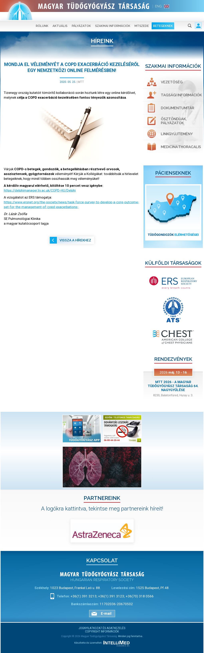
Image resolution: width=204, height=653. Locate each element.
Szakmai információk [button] (112, 18)
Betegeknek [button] (163, 18)
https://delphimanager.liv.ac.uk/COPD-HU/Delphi (40, 190)
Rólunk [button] (42, 18)
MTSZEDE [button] (141, 18)
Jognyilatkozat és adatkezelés (102, 628)
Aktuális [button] (60, 18)
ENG (158, 6)
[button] (147, 212)
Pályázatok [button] (81, 18)
